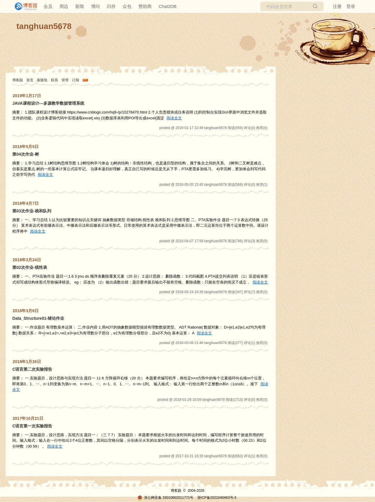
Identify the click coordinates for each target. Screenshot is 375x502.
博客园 (17, 80)
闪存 (111, 6)
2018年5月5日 (26, 146)
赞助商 (145, 6)
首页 (29, 80)
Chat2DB (168, 6)
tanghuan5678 (43, 26)
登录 (350, 6)
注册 (337, 6)
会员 (48, 6)
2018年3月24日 (27, 259)
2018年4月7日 (26, 203)
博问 (95, 6)
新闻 (79, 6)
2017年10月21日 (28, 418)
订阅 (75, 80)
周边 (63, 6)
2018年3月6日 (26, 310)
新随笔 (42, 80)
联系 (54, 80)
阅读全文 (174, 118)
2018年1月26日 (27, 361)
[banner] (23, 6)
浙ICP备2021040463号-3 (216, 498)
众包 (127, 6)
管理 (65, 80)
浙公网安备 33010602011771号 (165, 498)
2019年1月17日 (27, 95)
